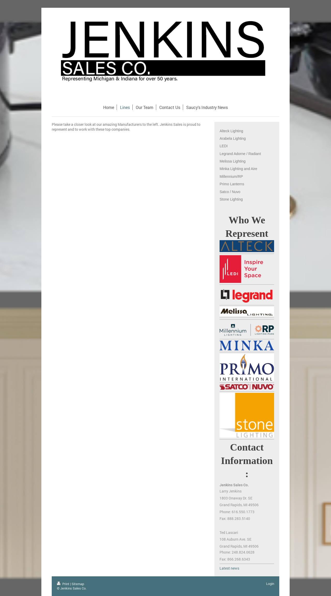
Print (63, 584)
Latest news (229, 568)
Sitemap (78, 584)
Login (270, 584)
